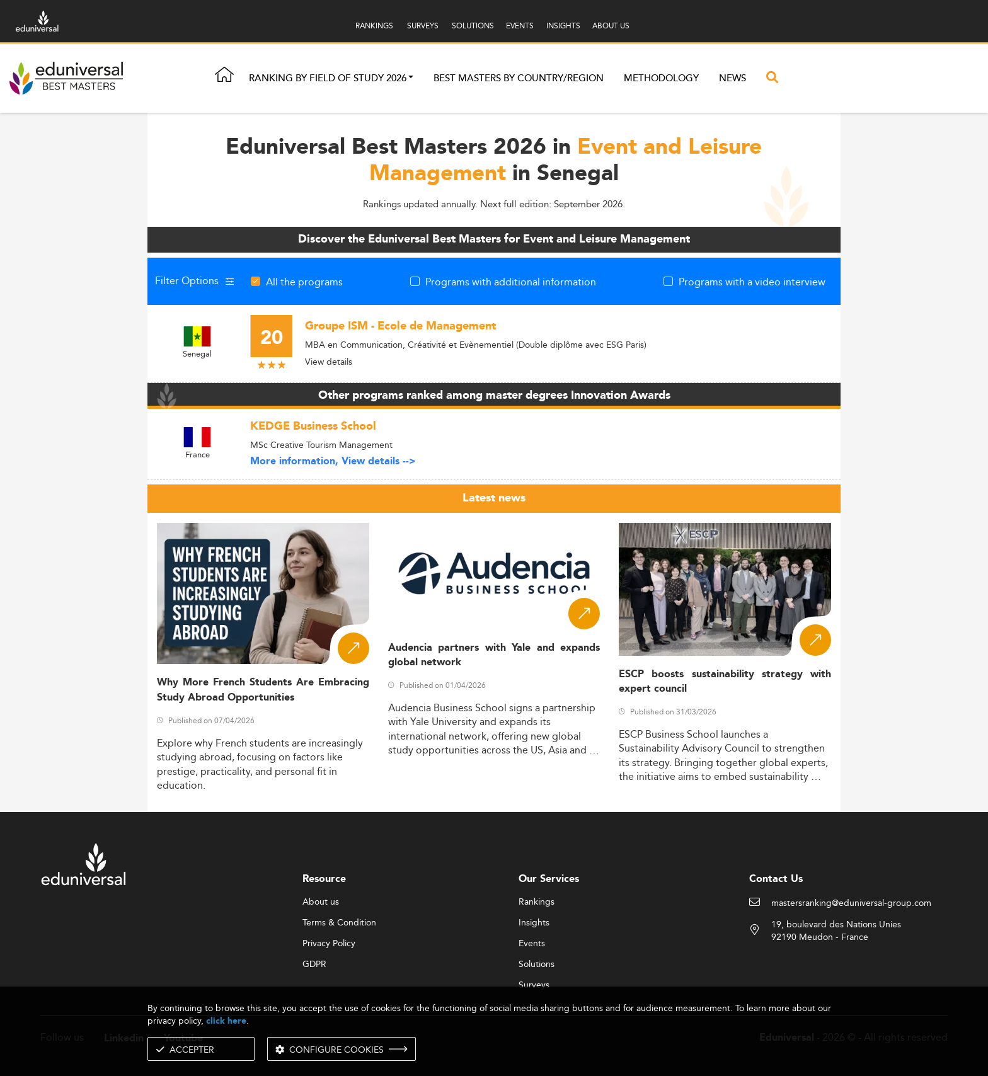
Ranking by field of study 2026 (327, 78)
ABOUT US (610, 25)
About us (320, 902)
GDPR (314, 964)
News (732, 78)
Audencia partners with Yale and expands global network (494, 655)
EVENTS (520, 25)
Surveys (534, 985)
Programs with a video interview (752, 281)
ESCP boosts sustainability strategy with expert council (725, 682)
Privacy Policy (328, 943)
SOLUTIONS (473, 25)
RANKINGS (374, 25)
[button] (410, 78)
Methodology (661, 78)
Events (532, 943)
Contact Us (776, 879)
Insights (534, 923)
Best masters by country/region (519, 78)
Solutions (536, 964)
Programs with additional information (510, 281)
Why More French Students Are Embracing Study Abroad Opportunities (263, 690)
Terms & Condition (339, 923)
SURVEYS (423, 25)
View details (328, 362)
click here (226, 1021)
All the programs (304, 281)
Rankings (536, 902)
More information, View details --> (333, 461)
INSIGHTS (563, 25)
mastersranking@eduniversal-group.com (851, 903)
